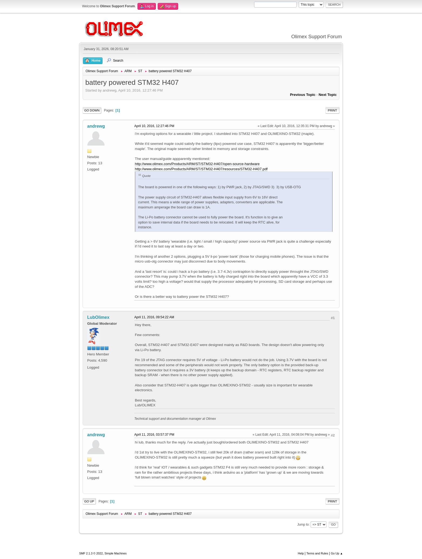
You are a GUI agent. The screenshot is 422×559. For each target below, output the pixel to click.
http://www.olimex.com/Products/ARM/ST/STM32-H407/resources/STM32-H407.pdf (201, 169)
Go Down (92, 110)
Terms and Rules (317, 553)
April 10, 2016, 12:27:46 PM (154, 126)
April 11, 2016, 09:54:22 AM (154, 317)
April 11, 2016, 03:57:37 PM (154, 434)
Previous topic (302, 95)
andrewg (96, 126)
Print (332, 110)
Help (301, 553)
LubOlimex (98, 317)
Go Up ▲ (337, 553)
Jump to (303, 524)
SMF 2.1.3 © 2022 (91, 553)
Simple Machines (115, 553)
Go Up (89, 501)
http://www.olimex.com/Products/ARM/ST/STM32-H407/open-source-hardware (197, 164)
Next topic (328, 95)
